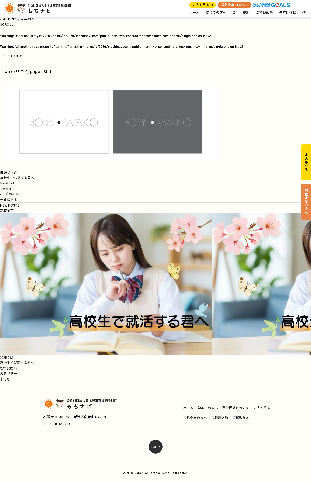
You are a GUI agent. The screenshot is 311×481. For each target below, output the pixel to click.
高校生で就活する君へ (17, 177)
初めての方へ (216, 12)
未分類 (5, 378)
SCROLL (7, 24)
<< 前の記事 (9, 193)
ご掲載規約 (264, 12)
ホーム (194, 12)
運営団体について (292, 12)
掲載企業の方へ (233, 4)
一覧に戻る (8, 199)
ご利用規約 (241, 12)
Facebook (7, 183)
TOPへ (155, 446)
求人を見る (200, 4)
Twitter (5, 188)
